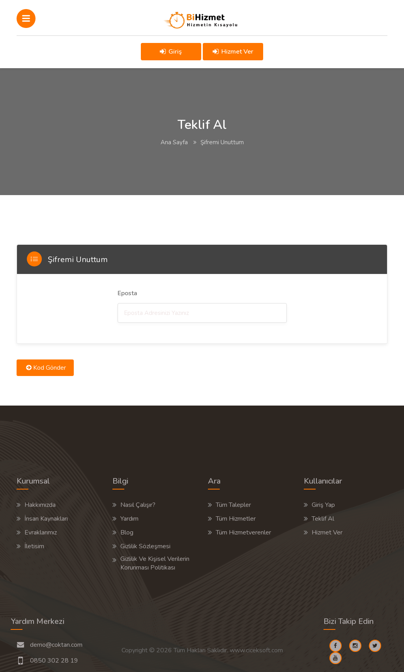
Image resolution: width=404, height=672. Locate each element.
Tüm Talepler (233, 505)
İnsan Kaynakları (46, 518)
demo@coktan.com (56, 644)
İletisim (34, 546)
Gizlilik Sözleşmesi (145, 546)
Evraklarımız (40, 532)
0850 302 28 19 (54, 660)
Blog (126, 532)
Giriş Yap (323, 505)
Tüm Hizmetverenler (243, 532)
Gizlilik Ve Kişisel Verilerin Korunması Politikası (154, 563)
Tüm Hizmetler (236, 518)
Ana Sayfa (174, 142)
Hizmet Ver (233, 51)
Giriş (171, 51)
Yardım (129, 518)
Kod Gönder (46, 367)
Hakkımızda (40, 505)
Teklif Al (323, 518)
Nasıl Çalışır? (137, 505)
